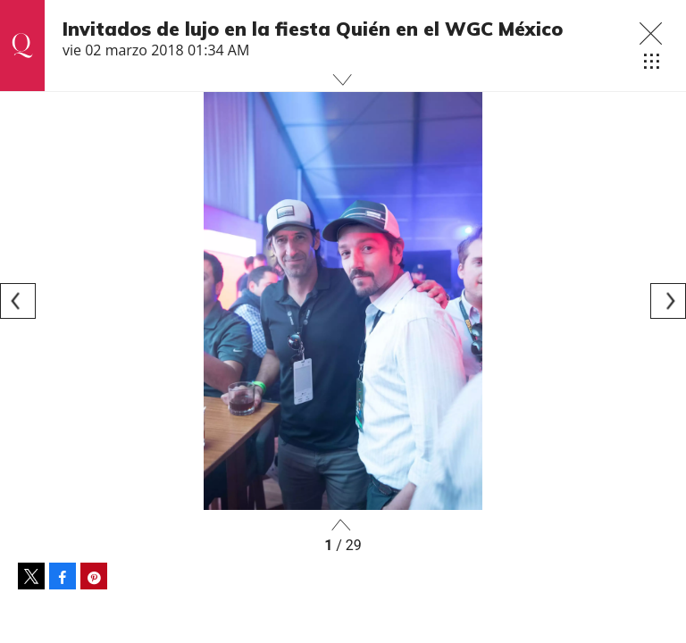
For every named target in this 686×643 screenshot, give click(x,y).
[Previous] (18, 301)
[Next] (668, 301)
